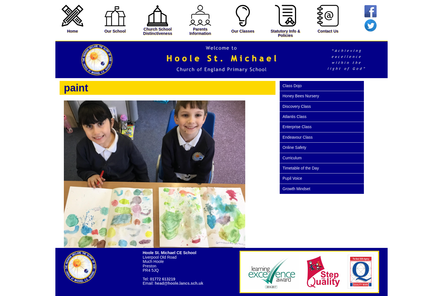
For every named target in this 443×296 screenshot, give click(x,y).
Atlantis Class (295, 116)
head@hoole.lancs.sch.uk (179, 283)
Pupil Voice (292, 178)
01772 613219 (162, 279)
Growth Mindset (296, 188)
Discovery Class (297, 106)
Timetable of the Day (301, 168)
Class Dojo (292, 85)
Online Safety (294, 147)
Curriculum (292, 158)
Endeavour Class (298, 137)
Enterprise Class (297, 127)
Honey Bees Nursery (301, 96)
